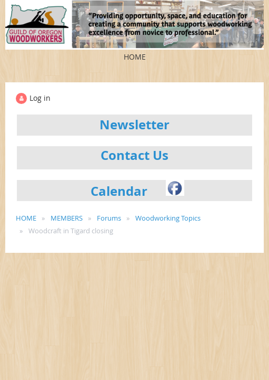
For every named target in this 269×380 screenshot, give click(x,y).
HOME (26, 218)
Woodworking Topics (168, 218)
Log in (40, 98)
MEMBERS (67, 218)
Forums (109, 218)
